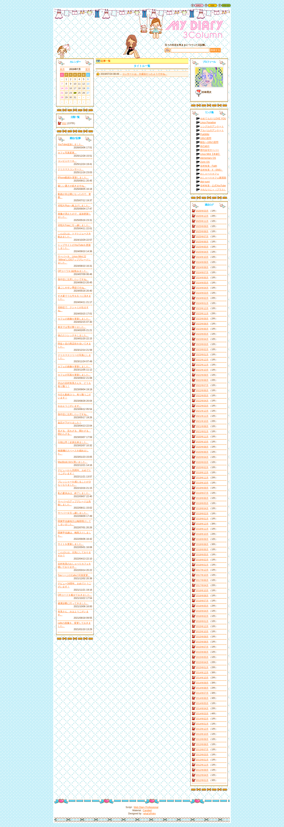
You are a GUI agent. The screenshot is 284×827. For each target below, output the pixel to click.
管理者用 (224, 5)
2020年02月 (202, 467)
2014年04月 (202, 708)
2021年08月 (202, 426)
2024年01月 (202, 303)
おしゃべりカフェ (209, 173)
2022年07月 (202, 385)
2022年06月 (202, 390)
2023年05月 (202, 334)
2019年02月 (202, 513)
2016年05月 (202, 605)
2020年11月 (202, 436)
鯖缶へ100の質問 (209, 142)
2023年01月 (202, 354)
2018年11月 (202, 529)
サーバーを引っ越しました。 (73, 513)
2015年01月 (202, 667)
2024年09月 (202, 262)
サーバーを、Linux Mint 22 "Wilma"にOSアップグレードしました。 (74, 259)
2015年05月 (202, 657)
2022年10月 (202, 370)
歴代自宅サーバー (209, 150)
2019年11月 (202, 477)
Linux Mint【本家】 (210, 154)
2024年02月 (202, 298)
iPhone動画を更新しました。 (73, 177)
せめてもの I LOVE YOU (213, 118)
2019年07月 (202, 493)
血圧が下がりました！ (69, 422)
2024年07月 (202, 272)
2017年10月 (202, 575)
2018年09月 (202, 539)
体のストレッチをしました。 (73, 335)
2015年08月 (202, 641)
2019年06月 (202, 498)
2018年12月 (202, 523)
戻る (197, 5)
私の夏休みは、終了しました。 (74, 493)
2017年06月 (202, 580)
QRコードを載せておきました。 (75, 595)
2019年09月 (202, 487)
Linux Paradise (208, 122)
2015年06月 (202, 652)
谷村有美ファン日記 (194, 30)
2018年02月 (202, 559)
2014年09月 (202, 682)
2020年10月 (202, 441)
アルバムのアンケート (212, 130)
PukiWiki (204, 134)
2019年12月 (202, 472)
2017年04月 (202, 585)
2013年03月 (202, 754)
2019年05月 (202, 503)
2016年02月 (202, 616)
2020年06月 (202, 452)
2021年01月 (202, 431)
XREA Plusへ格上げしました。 (74, 205)
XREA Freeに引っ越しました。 (74, 225)
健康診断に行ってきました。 (73, 603)
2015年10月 (202, 631)
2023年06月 (202, 328)
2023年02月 (202, 349)
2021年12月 (202, 411)
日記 (64, 123)
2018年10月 (202, 534)
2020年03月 (202, 462)
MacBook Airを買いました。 (73, 462)
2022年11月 (202, 364)
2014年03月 (202, 713)
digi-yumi (205, 181)
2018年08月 (202, 544)
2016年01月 (202, 621)
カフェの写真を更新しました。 (74, 374)
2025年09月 (202, 226)
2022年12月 (202, 359)
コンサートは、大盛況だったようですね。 (144, 74)
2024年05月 (202, 282)
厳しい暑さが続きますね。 (72, 185)
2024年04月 (202, 287)
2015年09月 (202, 636)
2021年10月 (202, 421)
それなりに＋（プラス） (213, 189)
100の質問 (205, 138)
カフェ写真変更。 (67, 152)
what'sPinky (149, 813)
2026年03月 (202, 211)
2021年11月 (202, 416)
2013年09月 (202, 739)
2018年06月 (202, 549)
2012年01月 (202, 780)
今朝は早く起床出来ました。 (73, 442)
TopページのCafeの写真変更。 (74, 575)
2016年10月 (202, 590)
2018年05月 (202, 554)
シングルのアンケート (212, 126)
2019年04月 (202, 508)
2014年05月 (202, 703)
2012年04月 (202, 775)
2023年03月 (202, 344)
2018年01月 (202, 564)
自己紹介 (205, 146)
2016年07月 (202, 600)
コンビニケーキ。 (67, 161)
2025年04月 (202, 252)
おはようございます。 (69, 406)
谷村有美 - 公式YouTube (213, 185)
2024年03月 (202, 293)
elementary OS (208, 158)
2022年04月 (202, 400)
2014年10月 (202, 677)
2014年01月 (202, 723)
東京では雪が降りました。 (72, 327)
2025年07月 (202, 236)
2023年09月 (202, 318)
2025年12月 (202, 216)
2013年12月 (202, 729)
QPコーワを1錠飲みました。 (73, 271)
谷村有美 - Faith (208, 166)
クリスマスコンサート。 (71, 169)
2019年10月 (202, 482)
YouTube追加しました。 (71, 144)
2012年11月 (202, 764)
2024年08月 (202, 267)
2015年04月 (202, 662)
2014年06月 (202, 698)
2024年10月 (202, 257)
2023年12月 (202, 308)
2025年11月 (202, 221)
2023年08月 (202, 323)
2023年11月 (202, 313)
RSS (211, 5)
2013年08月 (202, 744)
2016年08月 (202, 595)
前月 (62, 69)
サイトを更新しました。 (71, 544)
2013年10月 (202, 734)
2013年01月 (202, 759)
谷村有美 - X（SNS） (211, 169)
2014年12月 (202, 672)
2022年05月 (202, 395)
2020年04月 (202, 457)
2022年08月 (202, 380)
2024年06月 (202, 277)
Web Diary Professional (146, 807)
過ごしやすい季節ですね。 (72, 287)
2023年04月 (202, 339)
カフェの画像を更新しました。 (74, 318)
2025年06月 (202, 241)
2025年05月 (202, 246)
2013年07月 (202, 749)
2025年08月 (202, 231)
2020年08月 (202, 446)
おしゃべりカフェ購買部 (213, 177)
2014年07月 (202, 693)
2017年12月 (202, 570)
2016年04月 (202, 611)
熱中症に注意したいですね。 (73, 279)
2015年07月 (202, 647)
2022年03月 (202, 405)
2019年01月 (202, 518)
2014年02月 (202, 718)
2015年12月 (202, 626)
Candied (147, 810)
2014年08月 (202, 688)
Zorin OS (205, 162)
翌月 (87, 69)
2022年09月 (202, 375)
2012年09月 (202, 770)
